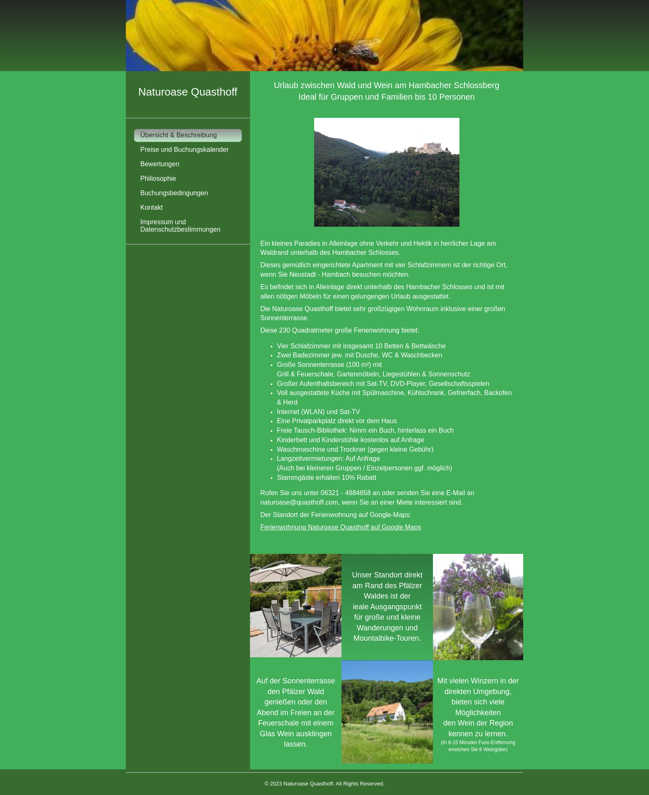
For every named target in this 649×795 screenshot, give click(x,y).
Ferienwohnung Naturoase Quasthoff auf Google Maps (340, 527)
